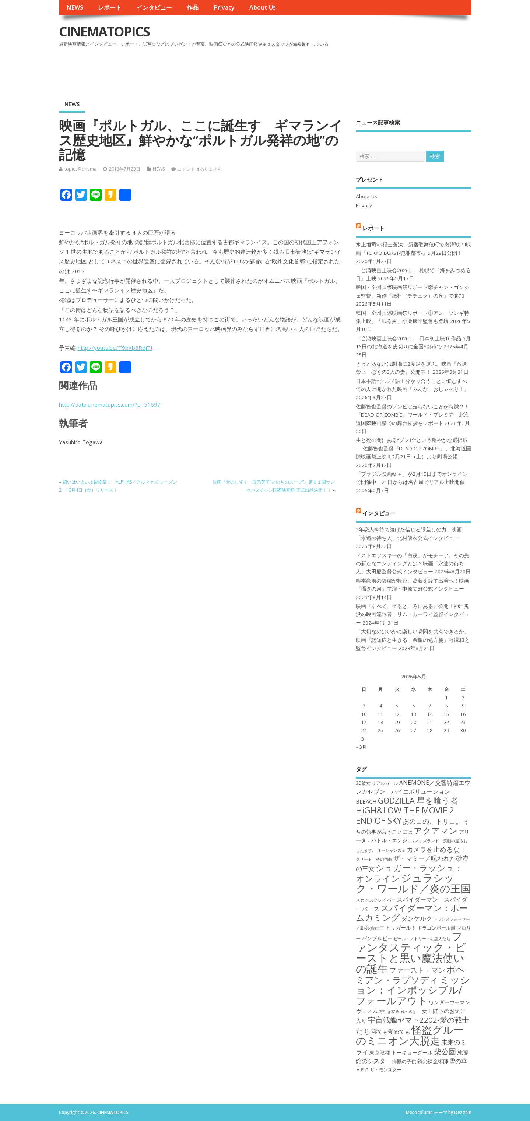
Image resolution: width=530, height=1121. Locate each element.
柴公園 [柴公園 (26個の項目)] (445, 1051)
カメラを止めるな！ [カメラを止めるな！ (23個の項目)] (436, 849)
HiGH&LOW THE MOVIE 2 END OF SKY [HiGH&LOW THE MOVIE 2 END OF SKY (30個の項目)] (405, 815)
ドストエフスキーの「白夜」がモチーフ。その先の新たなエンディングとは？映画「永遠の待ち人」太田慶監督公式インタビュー (412, 563)
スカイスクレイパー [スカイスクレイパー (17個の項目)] (376, 900)
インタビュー (154, 7)
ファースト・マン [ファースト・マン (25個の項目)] (417, 970)
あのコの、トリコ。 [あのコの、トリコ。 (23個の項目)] (432, 821)
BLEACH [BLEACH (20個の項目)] (366, 801)
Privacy (224, 7)
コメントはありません (200, 169)
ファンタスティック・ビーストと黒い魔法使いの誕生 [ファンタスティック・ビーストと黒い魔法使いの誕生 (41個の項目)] (411, 952)
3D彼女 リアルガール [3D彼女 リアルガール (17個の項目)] (377, 783)
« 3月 (361, 747)
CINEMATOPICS (104, 31)
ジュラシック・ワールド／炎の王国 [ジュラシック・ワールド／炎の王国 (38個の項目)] (413, 883)
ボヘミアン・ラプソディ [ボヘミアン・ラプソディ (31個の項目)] (410, 974)
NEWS (74, 7)
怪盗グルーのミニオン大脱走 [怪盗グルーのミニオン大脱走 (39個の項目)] (410, 1035)
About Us (262, 7)
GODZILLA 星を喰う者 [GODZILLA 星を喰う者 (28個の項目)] (418, 800)
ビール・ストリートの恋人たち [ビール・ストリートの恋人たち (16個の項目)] (422, 938)
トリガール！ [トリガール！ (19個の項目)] (400, 927)
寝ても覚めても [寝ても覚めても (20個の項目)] (391, 1031)
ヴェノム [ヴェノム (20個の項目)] (367, 1011)
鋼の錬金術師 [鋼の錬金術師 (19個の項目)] (432, 1061)
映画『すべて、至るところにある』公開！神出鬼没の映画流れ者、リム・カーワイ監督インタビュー (412, 614)
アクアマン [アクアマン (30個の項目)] (436, 830)
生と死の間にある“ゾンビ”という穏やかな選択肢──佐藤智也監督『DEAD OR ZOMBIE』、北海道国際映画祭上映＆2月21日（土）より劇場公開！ (413, 448)
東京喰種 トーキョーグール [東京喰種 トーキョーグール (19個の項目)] (401, 1052)
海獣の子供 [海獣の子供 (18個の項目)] (404, 1061)
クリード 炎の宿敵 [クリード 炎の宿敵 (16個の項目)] (374, 859)
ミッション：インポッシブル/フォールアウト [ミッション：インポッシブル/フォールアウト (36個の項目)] (413, 990)
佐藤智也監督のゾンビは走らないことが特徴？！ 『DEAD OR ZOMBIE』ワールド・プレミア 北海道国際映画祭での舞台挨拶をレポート (412, 414)
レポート (110, 7)
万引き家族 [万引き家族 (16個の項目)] (389, 1011)
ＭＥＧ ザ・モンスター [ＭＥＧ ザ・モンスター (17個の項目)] (378, 1069)
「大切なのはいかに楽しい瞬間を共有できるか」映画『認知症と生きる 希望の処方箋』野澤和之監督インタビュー (412, 639)
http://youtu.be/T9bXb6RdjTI (115, 347)
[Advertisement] (331, 69)
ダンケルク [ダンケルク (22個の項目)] (416, 918)
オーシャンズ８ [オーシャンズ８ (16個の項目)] (391, 850)
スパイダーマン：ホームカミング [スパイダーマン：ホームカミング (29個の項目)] (412, 912)
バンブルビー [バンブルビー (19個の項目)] (377, 938)
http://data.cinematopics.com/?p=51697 (110, 404)
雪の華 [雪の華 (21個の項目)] (458, 1061)
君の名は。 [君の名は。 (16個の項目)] (410, 1011)
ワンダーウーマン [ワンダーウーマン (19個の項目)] (449, 1002)
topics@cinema (80, 169)
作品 (193, 7)
